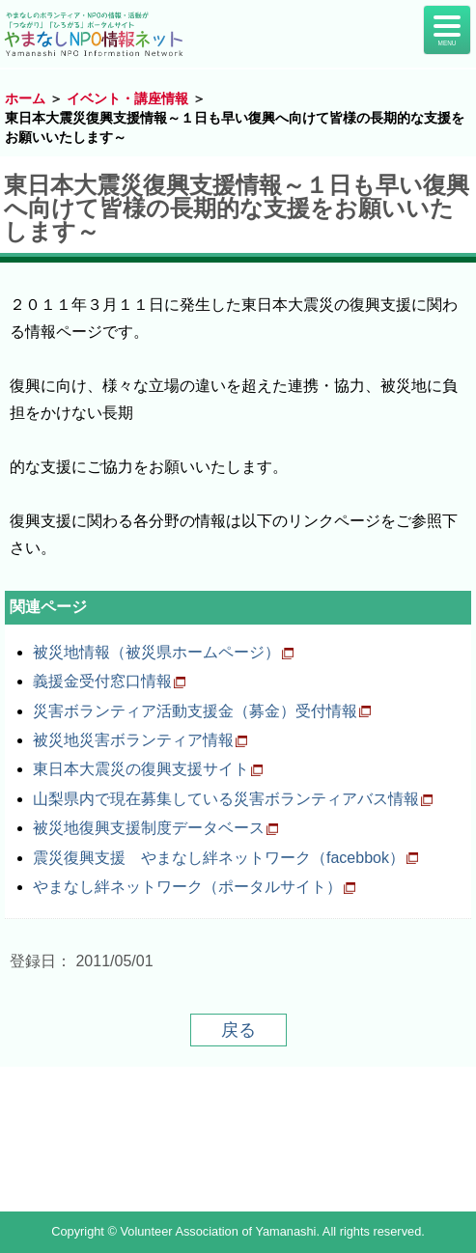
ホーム (25, 98)
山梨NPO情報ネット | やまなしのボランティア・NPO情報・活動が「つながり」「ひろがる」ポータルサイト (99, 34)
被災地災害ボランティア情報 (133, 740)
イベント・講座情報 (127, 98)
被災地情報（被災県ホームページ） (156, 652)
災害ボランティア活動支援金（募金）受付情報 (195, 711)
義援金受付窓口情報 (102, 681)
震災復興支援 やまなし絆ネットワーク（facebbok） (219, 857)
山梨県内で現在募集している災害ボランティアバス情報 (226, 799)
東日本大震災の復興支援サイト (141, 769)
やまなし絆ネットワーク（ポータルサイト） (187, 886)
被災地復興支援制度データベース (149, 828)
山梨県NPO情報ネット (238, 1139)
